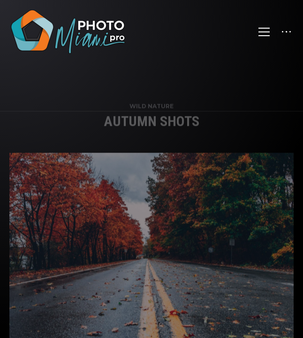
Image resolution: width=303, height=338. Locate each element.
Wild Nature (151, 111)
